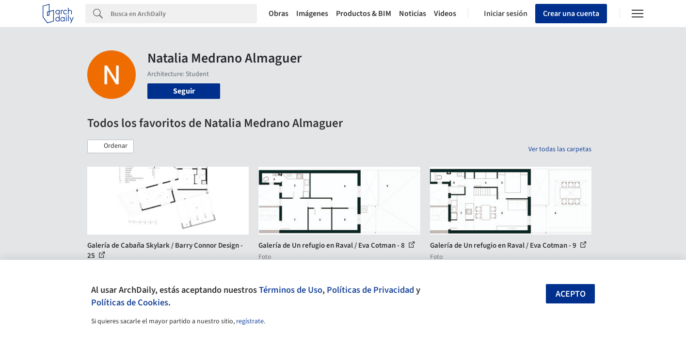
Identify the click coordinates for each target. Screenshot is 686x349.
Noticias (412, 13)
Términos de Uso (290, 290)
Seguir (184, 91)
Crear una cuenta (571, 13)
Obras (278, 13)
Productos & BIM (363, 13)
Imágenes (312, 13)
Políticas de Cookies (129, 302)
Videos (445, 13)
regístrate (250, 321)
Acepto (571, 294)
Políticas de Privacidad (370, 290)
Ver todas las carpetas (559, 149)
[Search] (184, 13)
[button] (110, 146)
